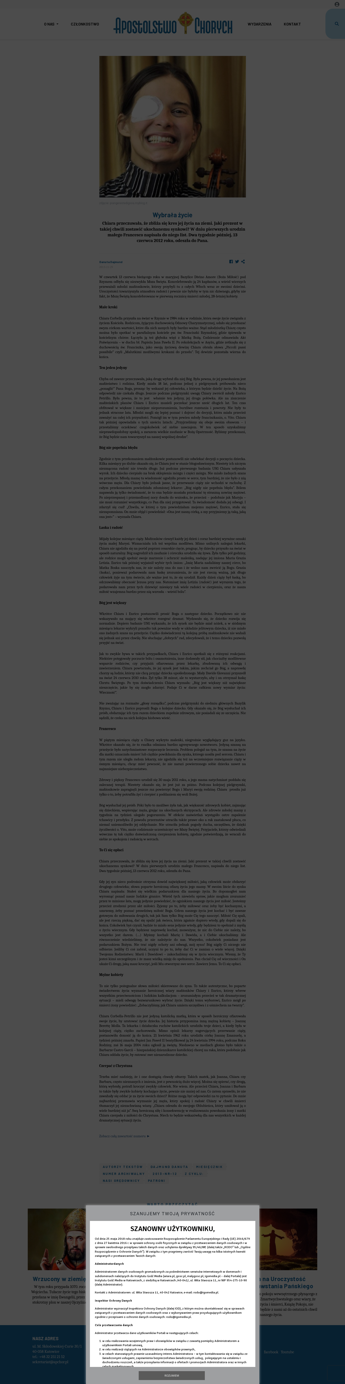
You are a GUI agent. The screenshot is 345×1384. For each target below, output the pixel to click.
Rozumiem (171, 1375)
